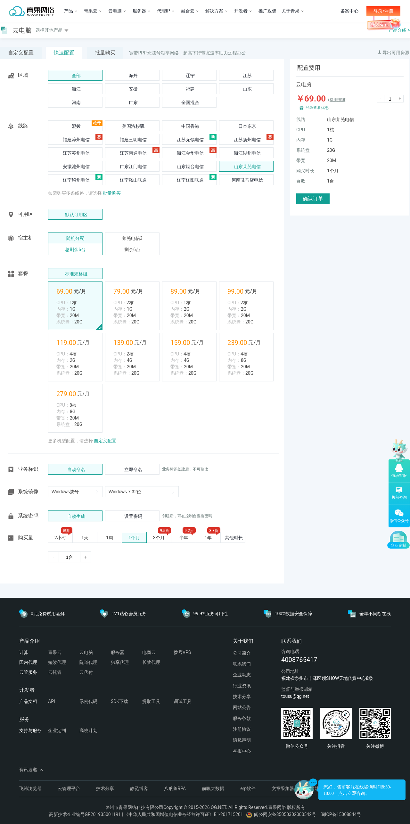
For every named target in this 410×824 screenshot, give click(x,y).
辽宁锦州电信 (76, 180)
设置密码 (133, 516)
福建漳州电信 (76, 139)
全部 (76, 75)
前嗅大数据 (213, 788)
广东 (133, 102)
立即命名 (133, 469)
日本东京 (247, 126)
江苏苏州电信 (76, 153)
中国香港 (190, 126)
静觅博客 (139, 788)
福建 (190, 89)
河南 (76, 102)
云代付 (86, 672)
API (51, 701)
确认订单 (313, 199)
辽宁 (190, 75)
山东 (247, 89)
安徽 (133, 89)
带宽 (300, 160)
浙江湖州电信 (247, 153)
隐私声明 (242, 740)
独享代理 (120, 662)
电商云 (149, 652)
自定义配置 (21, 53)
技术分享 (242, 696)
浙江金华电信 (190, 153)
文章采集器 (283, 788)
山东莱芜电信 (247, 166)
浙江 (76, 89)
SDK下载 (119, 701)
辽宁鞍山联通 (133, 180)
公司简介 (242, 653)
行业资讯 (242, 685)
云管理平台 (69, 788)
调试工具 (183, 701)
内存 (300, 140)
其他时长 (234, 537)
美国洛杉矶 (133, 126)
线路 (300, 119)
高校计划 (88, 730)
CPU (300, 129)
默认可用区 (76, 214)
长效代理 (151, 662)
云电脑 (86, 652)
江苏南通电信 (133, 153)
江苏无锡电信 (190, 139)
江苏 (247, 75)
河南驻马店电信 (247, 180)
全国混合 (190, 102)
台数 (300, 181)
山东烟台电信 (190, 166)
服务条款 (242, 718)
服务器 (117, 652)
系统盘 (303, 150)
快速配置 (64, 53)
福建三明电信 (133, 139)
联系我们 (242, 663)
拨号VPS (182, 652)
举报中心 (242, 751)
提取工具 (151, 701)
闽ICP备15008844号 (341, 814)
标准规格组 (76, 273)
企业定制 (57, 730)
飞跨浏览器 (30, 788)
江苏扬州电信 (247, 139)
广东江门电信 (133, 166)
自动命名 (76, 469)
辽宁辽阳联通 (190, 180)
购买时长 (305, 170)
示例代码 (88, 701)
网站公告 (242, 707)
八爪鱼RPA (175, 788)
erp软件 (248, 788)
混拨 (76, 126)
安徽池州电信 (76, 166)
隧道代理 (88, 662)
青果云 (55, 652)
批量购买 (105, 53)
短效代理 (57, 662)
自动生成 (76, 516)
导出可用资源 (393, 52)
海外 (133, 75)
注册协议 (242, 729)
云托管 (55, 672)
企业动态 (242, 674)
